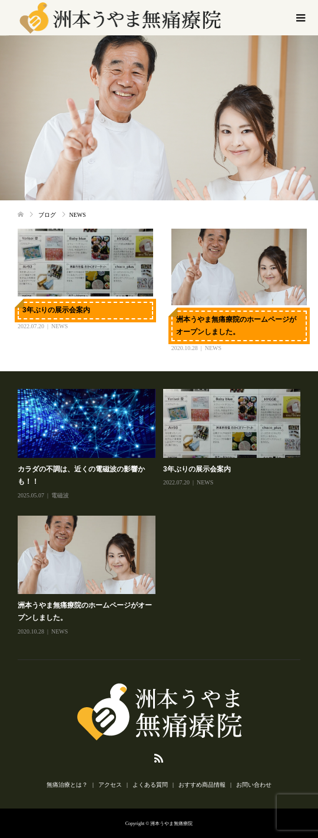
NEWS (59, 326)
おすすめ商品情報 (202, 784)
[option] (163, 513)
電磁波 (60, 495)
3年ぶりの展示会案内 (56, 310)
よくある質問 (150, 784)
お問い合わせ (253, 784)
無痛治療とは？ (67, 784)
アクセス (110, 784)
